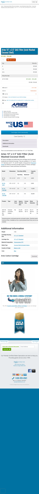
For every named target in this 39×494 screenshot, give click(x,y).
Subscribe (6, 349)
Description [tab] (5, 140)
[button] (33, 2)
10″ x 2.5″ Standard (18, 235)
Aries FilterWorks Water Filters (25, 6)
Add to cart (11, 59)
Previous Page (4, 341)
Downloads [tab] (5, 146)
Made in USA (17, 248)
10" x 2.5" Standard (18, 239)
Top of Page (35, 341)
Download (34, 256)
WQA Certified (31, 100)
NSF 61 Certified (24, 100)
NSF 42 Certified (17, 100)
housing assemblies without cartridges (17, 306)
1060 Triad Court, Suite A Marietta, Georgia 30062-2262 (19, 363)
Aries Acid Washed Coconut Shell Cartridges (17, 97)
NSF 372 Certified (10, 100)
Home (2, 6)
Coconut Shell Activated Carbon (22, 245)
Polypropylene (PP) (18, 242)
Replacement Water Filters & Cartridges (11, 6)
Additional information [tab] (8, 143)
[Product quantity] (3, 59)
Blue (15, 251)
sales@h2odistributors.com (19, 381)
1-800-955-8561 (21, 378)
